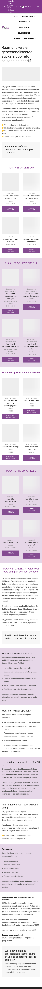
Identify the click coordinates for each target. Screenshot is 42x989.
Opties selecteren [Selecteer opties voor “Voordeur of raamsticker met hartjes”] (10, 359)
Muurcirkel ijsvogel (31, 499)
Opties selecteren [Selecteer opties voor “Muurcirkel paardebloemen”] (10, 512)
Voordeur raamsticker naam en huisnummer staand (32, 296)
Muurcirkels (10, 496)
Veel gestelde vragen (11, 10)
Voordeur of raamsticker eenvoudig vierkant (31, 346)
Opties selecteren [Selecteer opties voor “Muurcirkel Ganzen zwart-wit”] (31, 555)
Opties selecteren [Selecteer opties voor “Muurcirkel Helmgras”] (10, 553)
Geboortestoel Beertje (10, 447)
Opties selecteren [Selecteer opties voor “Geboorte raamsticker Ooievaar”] (10, 250)
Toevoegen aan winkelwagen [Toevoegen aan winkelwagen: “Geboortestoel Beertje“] (10, 457)
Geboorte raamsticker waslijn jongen (10, 197)
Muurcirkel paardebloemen (10, 500)
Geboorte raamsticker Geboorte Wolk (32, 240)
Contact (10, 5)
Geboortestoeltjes (10, 398)
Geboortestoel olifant (31, 401)
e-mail (6, 622)
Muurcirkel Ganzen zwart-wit (31, 543)
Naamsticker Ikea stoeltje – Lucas (31, 448)
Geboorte (11, 193)
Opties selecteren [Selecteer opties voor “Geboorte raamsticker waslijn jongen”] (10, 209)
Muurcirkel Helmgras (10, 542)
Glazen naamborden (10, 301)
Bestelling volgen (11, 2)
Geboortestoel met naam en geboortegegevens (10, 403)
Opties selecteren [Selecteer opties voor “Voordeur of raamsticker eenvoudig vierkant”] (31, 359)
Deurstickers (10, 289)
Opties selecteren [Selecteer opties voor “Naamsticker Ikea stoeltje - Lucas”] (31, 457)
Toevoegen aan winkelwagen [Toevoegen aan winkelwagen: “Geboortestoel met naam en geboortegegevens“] (10, 416)
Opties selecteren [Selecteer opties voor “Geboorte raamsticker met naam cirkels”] (31, 209)
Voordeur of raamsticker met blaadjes (10, 296)
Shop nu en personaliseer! (12, 935)
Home (16, 16)
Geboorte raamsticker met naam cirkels (32, 197)
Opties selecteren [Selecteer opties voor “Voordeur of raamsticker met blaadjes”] (10, 311)
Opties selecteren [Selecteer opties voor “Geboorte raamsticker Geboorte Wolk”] (31, 250)
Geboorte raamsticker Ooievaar (10, 240)
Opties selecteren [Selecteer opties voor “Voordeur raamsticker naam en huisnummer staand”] (31, 307)
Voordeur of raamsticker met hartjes (10, 345)
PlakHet (10, 201)
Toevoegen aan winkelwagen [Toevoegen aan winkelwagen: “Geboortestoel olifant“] (31, 411)
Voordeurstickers (10, 291)
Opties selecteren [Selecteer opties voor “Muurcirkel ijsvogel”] (31, 509)
